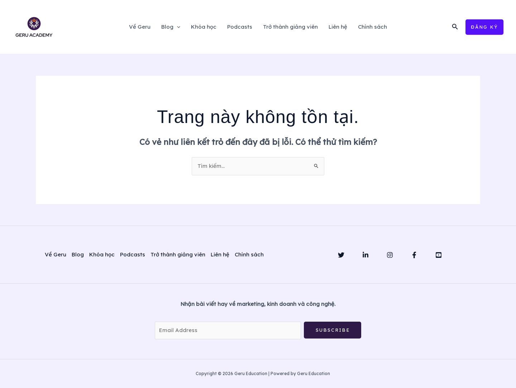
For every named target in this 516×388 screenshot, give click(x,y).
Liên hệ (338, 26)
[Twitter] (341, 255)
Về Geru (139, 26)
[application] (176, 27)
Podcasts (239, 26)
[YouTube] (438, 255)
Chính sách (372, 26)
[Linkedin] (365, 255)
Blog (170, 27)
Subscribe (333, 330)
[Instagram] (390, 255)
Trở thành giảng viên (290, 26)
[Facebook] (414, 255)
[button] (455, 27)
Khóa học (203, 26)
